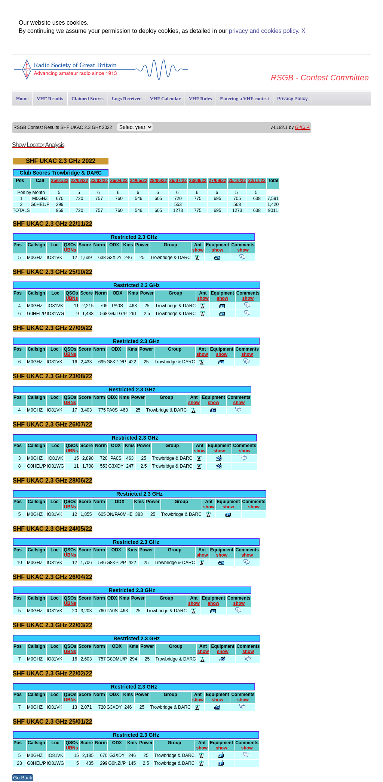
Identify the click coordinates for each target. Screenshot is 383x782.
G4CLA (302, 127)
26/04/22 (119, 180)
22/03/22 (99, 180)
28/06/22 (158, 180)
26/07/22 (178, 180)
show (198, 250)
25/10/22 (237, 180)
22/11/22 (257, 180)
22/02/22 (79, 180)
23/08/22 (197, 180)
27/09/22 (217, 180)
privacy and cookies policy (263, 31)
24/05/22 (138, 180)
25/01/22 (59, 180)
